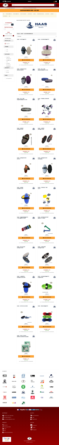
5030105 (47, 323)
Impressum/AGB (6, 426)
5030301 (26, 234)
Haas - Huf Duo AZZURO (22, 305)
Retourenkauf (5, 15)
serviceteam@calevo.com (8, 418)
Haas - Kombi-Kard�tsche (20, 188)
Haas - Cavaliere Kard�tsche (42, 247)
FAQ (4, 430)
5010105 (26, 175)
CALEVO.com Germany (7, 415)
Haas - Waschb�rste (43, 305)
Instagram (34, 429)
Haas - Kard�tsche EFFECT (21, 158)
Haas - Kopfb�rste (21, 39)
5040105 (26, 323)
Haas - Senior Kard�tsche (20, 128)
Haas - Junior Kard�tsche (41, 128)
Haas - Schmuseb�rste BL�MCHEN (43, 277)
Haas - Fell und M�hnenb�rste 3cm (22, 99)
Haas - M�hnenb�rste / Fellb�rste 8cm (22, 217)
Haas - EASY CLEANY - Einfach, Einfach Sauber (22, 336)
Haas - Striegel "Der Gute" (42, 188)
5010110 (47, 293)
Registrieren (33, 418)
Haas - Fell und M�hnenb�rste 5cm (43, 69)
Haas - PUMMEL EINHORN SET (43, 99)
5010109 (26, 56)
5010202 (26, 204)
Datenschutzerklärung (7, 432)
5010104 (47, 145)
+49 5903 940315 (6, 417)
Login (32, 417)
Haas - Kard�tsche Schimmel (42, 158)
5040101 (47, 234)
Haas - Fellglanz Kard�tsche (21, 247)
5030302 (47, 86)
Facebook (34, 425)
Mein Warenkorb (35, 415)
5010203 (26, 86)
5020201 (47, 204)
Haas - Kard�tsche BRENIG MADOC (21, 69)
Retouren (5, 424)
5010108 (26, 293)
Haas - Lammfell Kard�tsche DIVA (21, 277)
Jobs (9, 15)
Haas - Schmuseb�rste (43, 39)
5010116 (47, 56)
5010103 (26, 145)
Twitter (33, 427)
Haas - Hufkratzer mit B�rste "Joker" (43, 217)
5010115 (47, 175)
